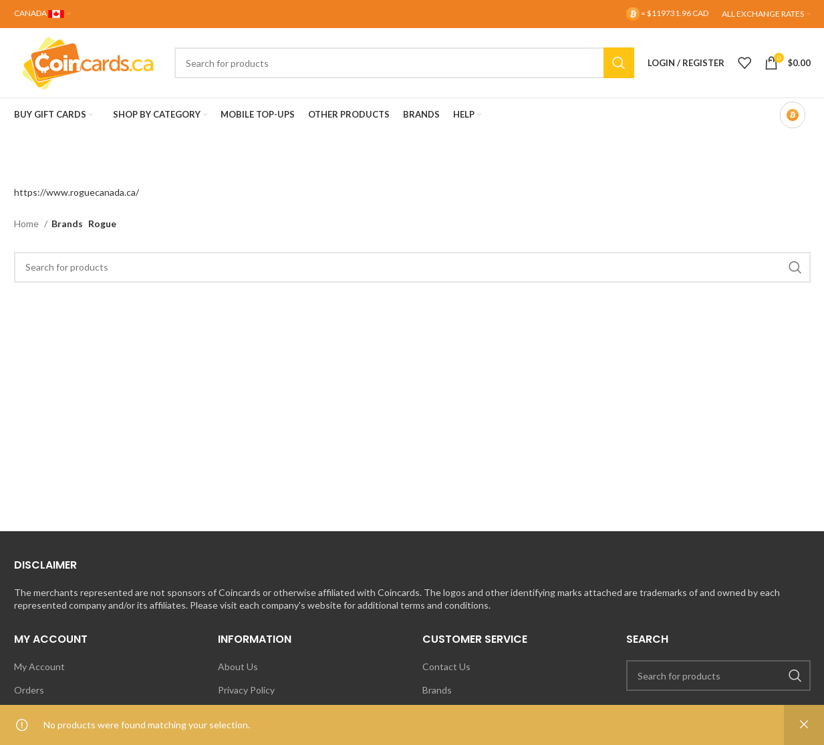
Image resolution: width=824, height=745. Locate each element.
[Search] (404, 62)
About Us (238, 666)
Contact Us (446, 666)
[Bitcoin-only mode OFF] (792, 115)
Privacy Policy (246, 690)
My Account (39, 666)
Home (27, 223)
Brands (437, 690)
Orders (29, 690)
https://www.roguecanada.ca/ (76, 192)
